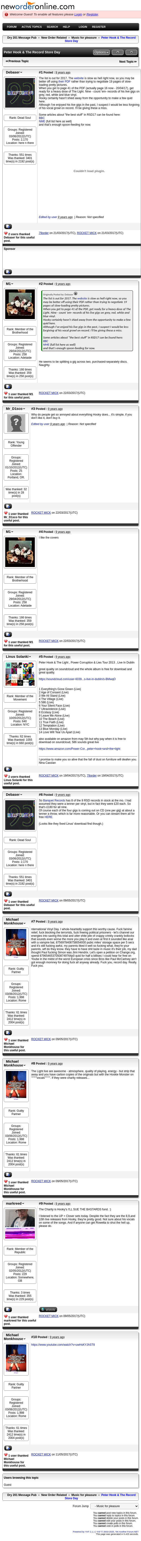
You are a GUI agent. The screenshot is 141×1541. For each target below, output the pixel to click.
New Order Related (54, 37)
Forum (12, 26)
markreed (14, 1203)
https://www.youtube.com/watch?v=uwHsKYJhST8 (63, 1344)
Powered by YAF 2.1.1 (84, 1532)
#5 (41, 656)
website (79, 78)
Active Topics (32, 26)
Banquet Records (54, 800)
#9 (41, 1203)
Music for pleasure (84, 37)
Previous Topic (19, 61)
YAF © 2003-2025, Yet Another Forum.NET (117, 1532)
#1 (41, 72)
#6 (41, 794)
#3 (33, 409)
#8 (33, 1063)
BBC (42, 118)
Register (92, 14)
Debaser (13, 72)
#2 (41, 284)
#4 (41, 532)
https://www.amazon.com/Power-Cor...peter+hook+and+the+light (79, 748)
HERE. (49, 817)
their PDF (65, 81)
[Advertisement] (59, 260)
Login (78, 14)
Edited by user (48, 217)
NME (42, 121)
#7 (33, 921)
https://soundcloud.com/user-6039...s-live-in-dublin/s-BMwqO (77, 679)
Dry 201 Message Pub (21, 37)
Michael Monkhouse (13, 921)
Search (52, 26)
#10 (34, 1337)
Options (100, 52)
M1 (8, 284)
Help (66, 26)
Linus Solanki (17, 656)
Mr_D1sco (14, 409)
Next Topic (126, 61)
